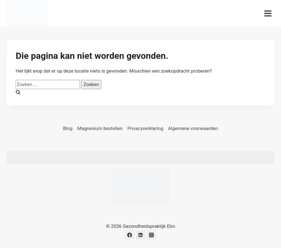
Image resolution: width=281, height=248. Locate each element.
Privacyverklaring (145, 128)
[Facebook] (129, 235)
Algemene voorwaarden (193, 128)
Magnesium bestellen (99, 128)
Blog (67, 128)
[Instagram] (151, 235)
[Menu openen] (267, 13)
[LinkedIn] (140, 235)
